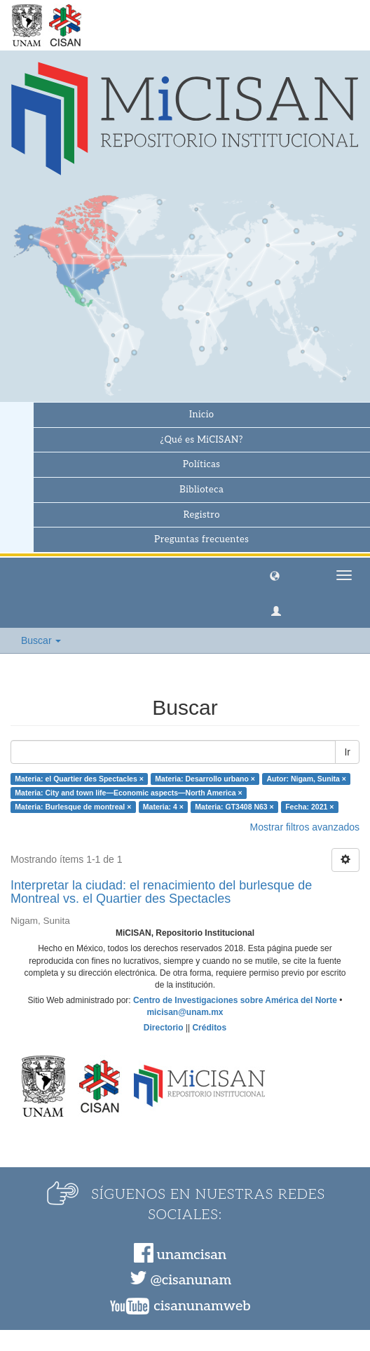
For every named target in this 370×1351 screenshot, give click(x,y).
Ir (347, 752)
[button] (274, 575)
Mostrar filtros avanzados (304, 827)
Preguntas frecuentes (201, 539)
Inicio (201, 414)
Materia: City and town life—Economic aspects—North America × (128, 792)
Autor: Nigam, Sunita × (305, 778)
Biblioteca (201, 489)
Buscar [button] (41, 640)
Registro (202, 514)
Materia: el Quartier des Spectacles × (79, 778)
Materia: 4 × (163, 806)
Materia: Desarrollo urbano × (205, 778)
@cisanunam (191, 1280)
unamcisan (191, 1254)
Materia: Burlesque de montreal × (73, 806)
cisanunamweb (201, 1306)
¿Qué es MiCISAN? (201, 439)
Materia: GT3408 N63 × (234, 806)
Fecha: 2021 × (309, 806)
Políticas (201, 464)
